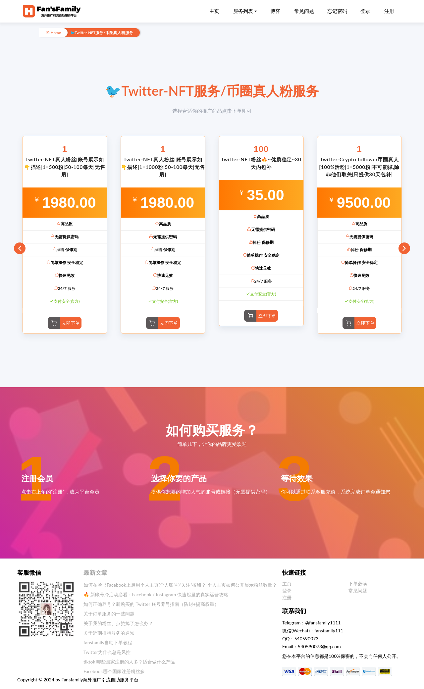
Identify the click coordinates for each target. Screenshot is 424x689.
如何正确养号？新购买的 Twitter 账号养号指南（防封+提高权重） (151, 604)
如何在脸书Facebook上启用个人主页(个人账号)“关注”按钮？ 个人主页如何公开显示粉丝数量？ (180, 585)
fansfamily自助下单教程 (107, 642)
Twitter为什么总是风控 (107, 652)
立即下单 (71, 323)
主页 (214, 11)
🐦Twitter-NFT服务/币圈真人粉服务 (101, 32)
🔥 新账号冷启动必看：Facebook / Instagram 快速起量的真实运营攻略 (155, 594)
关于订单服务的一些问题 (108, 613)
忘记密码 (337, 11)
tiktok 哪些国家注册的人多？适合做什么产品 (129, 661)
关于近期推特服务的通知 (108, 633)
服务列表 (243, 11)
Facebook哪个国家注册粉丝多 (114, 671)
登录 (365, 11)
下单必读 (357, 583)
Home (53, 32)
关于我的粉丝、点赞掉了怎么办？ (118, 623)
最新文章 (95, 572)
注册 (389, 11)
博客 (275, 11)
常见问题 (304, 11)
